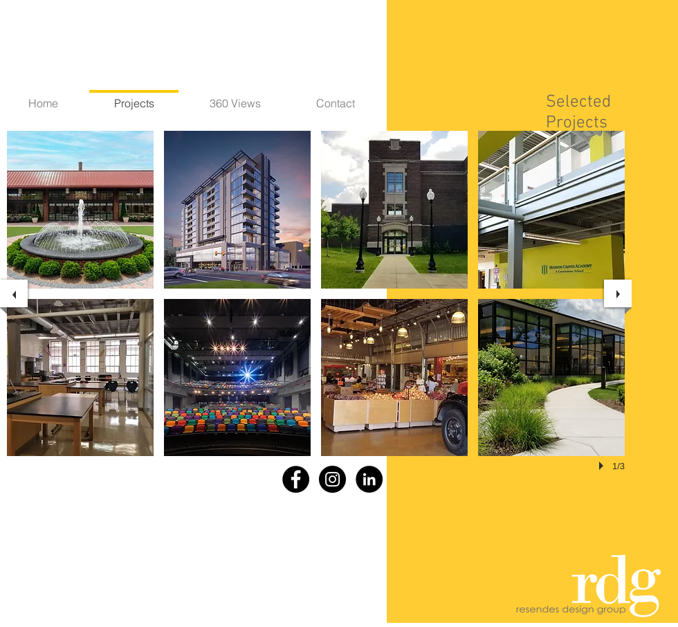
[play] (603, 466)
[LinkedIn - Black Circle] (369, 479)
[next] (618, 293)
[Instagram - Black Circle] (332, 479)
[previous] (14, 293)
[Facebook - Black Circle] (295, 479)
